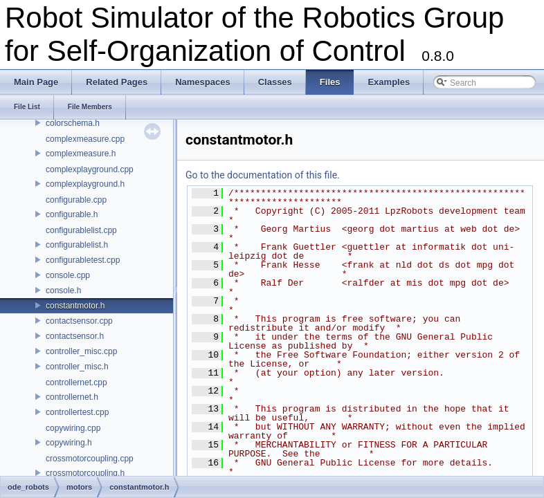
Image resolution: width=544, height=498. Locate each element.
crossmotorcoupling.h (85, 473)
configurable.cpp (76, 200)
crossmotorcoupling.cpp (90, 458)
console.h (63, 290)
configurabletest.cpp (83, 260)
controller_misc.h (77, 366)
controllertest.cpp (77, 412)
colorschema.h (73, 123)
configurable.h (72, 214)
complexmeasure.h (81, 153)
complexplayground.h (85, 184)
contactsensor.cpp (79, 321)
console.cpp (68, 275)
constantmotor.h (75, 306)
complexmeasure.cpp (85, 139)
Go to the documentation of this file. (262, 175)
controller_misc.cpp (81, 351)
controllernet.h (72, 397)
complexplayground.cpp (90, 169)
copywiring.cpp (73, 428)
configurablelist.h (77, 245)
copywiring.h (69, 443)
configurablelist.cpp (81, 230)
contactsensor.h (75, 336)
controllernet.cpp (76, 382)
